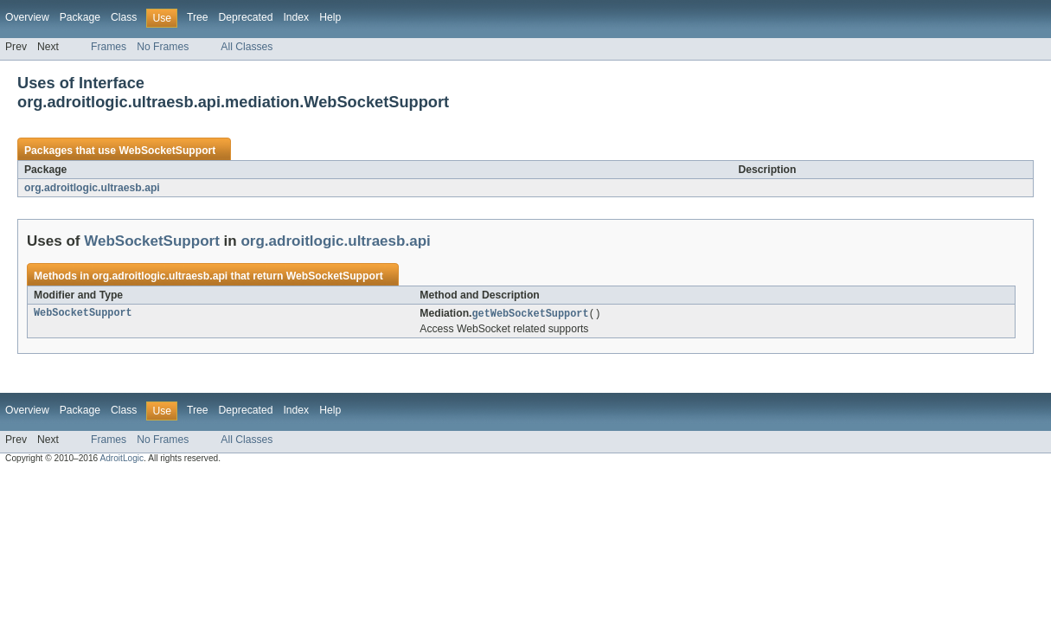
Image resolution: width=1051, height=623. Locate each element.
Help (330, 17)
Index (296, 17)
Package (80, 17)
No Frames (163, 47)
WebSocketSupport (167, 151)
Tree (197, 17)
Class (124, 17)
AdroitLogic (121, 459)
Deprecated (246, 17)
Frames (108, 47)
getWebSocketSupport (529, 314)
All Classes (246, 47)
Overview (27, 17)
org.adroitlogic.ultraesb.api (92, 188)
